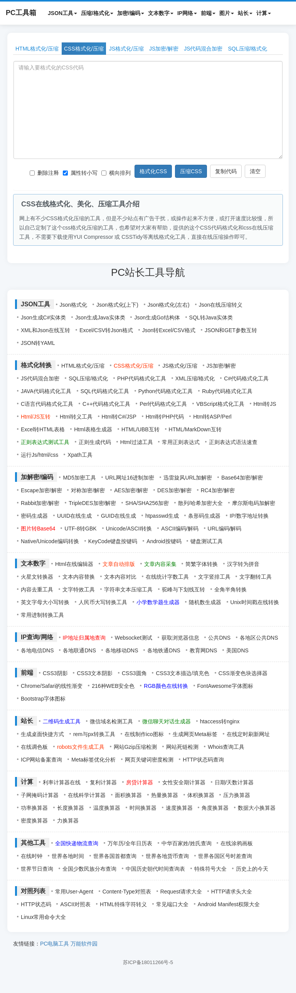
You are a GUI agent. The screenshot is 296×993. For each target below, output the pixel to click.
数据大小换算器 (257, 808)
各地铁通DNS (163, 650)
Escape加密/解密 (41, 490)
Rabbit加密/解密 (40, 503)
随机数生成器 (205, 602)
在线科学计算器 (87, 795)
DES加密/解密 (174, 490)
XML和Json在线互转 (45, 330)
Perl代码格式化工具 (163, 404)
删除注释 (44, 173)
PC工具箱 (21, 13)
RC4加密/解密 (218, 490)
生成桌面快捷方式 (42, 734)
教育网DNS (203, 650)
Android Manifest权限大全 (229, 904)
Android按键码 (163, 541)
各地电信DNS (37, 650)
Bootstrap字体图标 (43, 699)
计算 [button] (263, 13)
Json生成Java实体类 (100, 317)
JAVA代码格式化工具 (46, 391)
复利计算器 (103, 782)
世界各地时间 (68, 856)
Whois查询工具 (226, 747)
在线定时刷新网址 (248, 734)
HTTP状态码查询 (203, 760)
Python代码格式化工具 (165, 391)
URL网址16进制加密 (130, 478)
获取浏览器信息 (180, 638)
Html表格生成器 (93, 429)
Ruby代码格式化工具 (227, 391)
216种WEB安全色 (113, 686)
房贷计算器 (139, 782)
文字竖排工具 (214, 577)
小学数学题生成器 (158, 602)
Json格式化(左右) (169, 305)
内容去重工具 (37, 589)
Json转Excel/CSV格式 (168, 330)
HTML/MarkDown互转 (195, 429)
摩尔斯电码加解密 (253, 503)
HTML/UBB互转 (140, 429)
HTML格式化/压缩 (37, 49)
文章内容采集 (160, 564)
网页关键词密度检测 (149, 760)
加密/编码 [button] (130, 13)
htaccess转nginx (220, 721)
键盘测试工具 (206, 541)
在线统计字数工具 (167, 577)
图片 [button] (226, 13)
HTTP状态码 (36, 904)
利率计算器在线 (62, 782)
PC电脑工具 (54, 944)
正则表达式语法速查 (233, 442)
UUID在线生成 (74, 516)
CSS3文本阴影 (95, 673)
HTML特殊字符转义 (123, 904)
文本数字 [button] (160, 13)
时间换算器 (143, 808)
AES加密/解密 (131, 490)
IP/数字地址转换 (249, 516)
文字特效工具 (78, 589)
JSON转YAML (38, 343)
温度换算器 (106, 808)
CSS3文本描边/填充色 (182, 673)
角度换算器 (215, 808)
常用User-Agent (74, 891)
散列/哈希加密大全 (200, 503)
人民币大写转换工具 (103, 602)
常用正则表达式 (181, 442)
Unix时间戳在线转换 (254, 602)
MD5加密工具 (79, 478)
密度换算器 (34, 820)
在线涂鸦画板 (236, 843)
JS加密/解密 (163, 49)
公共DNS (219, 638)
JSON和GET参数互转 (231, 330)
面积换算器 (128, 795)
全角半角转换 (230, 589)
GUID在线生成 (118, 516)
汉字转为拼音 (243, 564)
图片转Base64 (38, 528)
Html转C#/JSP (119, 417)
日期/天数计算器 (234, 782)
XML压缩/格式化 (195, 378)
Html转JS (265, 404)
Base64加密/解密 (241, 478)
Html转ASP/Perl (212, 417)
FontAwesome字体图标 (225, 686)
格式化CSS (153, 171)
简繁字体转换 (201, 564)
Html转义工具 (76, 417)
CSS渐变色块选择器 (243, 673)
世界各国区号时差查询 (225, 856)
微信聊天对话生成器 (166, 721)
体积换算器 (200, 795)
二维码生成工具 (62, 721)
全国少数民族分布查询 (89, 869)
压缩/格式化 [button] (97, 13)
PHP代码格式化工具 (141, 378)
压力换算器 (236, 795)
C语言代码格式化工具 (47, 404)
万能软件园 (84, 944)
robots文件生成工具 (80, 747)
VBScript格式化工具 (220, 404)
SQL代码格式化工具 (105, 391)
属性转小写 (80, 173)
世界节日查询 (37, 869)
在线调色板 (34, 747)
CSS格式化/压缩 (84, 49)
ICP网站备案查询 (41, 760)
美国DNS (237, 650)
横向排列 (116, 173)
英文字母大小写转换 (45, 602)
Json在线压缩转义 (221, 305)
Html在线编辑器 (74, 564)
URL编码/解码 (225, 528)
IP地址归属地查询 (84, 638)
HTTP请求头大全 (231, 891)
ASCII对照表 (75, 904)
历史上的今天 (252, 869)
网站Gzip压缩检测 (135, 747)
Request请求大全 (181, 891)
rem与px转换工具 (94, 734)
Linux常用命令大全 (43, 917)
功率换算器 (34, 808)
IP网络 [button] (187, 13)
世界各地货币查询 (167, 856)
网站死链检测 (182, 747)
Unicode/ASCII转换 (129, 528)
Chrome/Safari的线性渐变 (51, 686)
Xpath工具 (79, 455)
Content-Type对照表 (127, 891)
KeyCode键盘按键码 (113, 541)
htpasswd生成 (162, 516)
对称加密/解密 (88, 490)
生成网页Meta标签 (195, 734)
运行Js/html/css (39, 455)
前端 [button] (208, 13)
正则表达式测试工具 (45, 442)
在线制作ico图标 (144, 734)
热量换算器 (164, 795)
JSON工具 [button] (62, 13)
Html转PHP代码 (165, 417)
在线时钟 (31, 856)
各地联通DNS (79, 650)
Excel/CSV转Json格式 (106, 330)
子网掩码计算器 (40, 795)
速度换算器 (179, 808)
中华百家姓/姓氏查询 (186, 843)
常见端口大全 (172, 904)
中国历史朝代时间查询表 (155, 869)
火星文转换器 (37, 577)
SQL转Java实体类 (211, 317)
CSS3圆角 (134, 673)
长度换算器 (70, 808)
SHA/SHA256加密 (147, 503)
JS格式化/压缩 (126, 49)
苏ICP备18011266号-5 (148, 962)
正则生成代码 (95, 442)
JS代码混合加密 (203, 49)
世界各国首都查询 (114, 856)
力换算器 (68, 820)
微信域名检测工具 (111, 721)
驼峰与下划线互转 (183, 589)
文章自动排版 (119, 564)
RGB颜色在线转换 (166, 686)
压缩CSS (191, 171)
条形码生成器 (204, 516)
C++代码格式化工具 (106, 404)
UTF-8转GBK (80, 528)
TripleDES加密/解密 (92, 503)
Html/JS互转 (35, 417)
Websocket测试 (133, 638)
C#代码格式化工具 (246, 378)
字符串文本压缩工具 (128, 589)
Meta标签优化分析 (93, 760)
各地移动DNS (121, 650)
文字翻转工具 (255, 577)
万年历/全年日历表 (130, 843)
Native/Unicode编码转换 (50, 541)
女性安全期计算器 (183, 782)
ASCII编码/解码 (179, 528)
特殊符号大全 (210, 869)
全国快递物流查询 (76, 843)
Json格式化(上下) (117, 305)
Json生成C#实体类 (43, 317)
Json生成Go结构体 (157, 317)
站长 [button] (245, 13)
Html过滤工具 (136, 442)
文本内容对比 (120, 577)
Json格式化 (73, 305)
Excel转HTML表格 (43, 429)
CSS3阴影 (55, 673)
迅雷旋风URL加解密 (187, 478)
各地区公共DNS (259, 638)
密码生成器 (34, 516)
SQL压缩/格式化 (247, 49)
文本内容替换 (78, 577)
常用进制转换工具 (42, 615)
